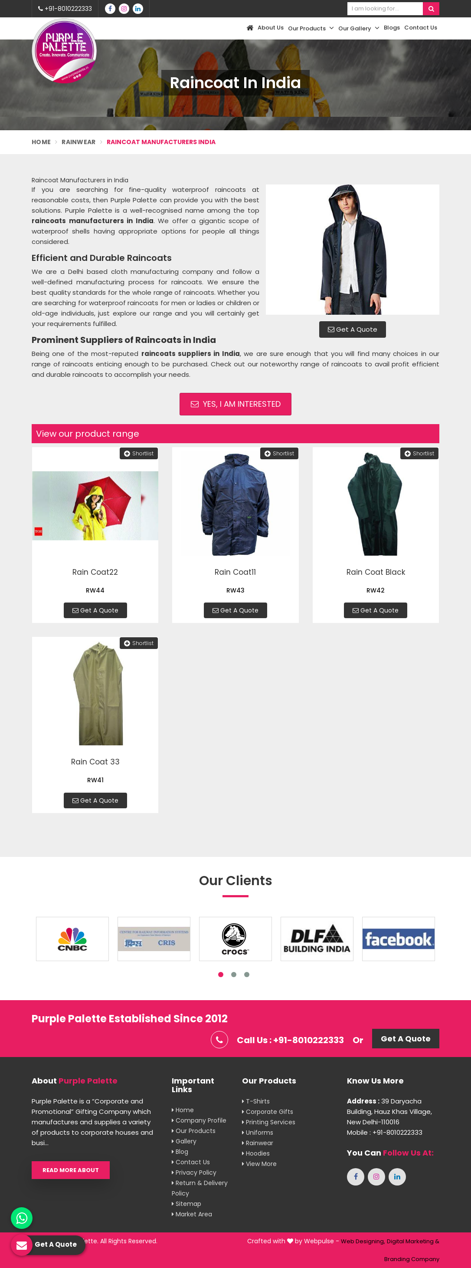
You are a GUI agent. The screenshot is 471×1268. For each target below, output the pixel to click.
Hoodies (256, 1153)
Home (41, 142)
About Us (271, 27)
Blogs (392, 27)
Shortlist (139, 453)
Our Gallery (358, 28)
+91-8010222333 (65, 8)
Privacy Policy (194, 1172)
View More (259, 1163)
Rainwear (78, 142)
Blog (180, 1151)
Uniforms (257, 1132)
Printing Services (268, 1122)
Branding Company (411, 1259)
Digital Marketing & (413, 1241)
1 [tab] (220, 974)
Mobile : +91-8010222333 (384, 1132)
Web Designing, (363, 1241)
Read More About (71, 1170)
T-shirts (256, 1101)
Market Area (192, 1214)
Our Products (311, 28)
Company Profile (199, 1120)
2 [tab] (233, 974)
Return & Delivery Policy (200, 1188)
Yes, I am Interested (236, 404)
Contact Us (420, 27)
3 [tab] (246, 974)
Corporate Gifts (267, 1111)
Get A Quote (352, 329)
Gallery (184, 1141)
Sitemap (186, 1203)
